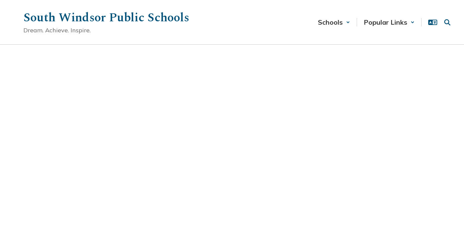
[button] (334, 22)
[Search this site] (447, 22)
